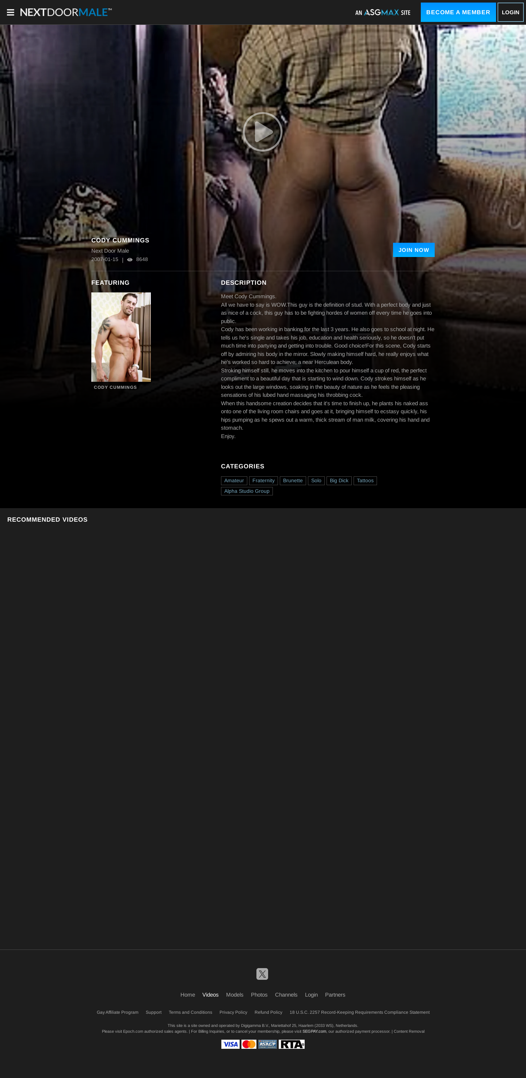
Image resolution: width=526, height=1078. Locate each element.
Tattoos (365, 480)
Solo (316, 480)
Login (510, 12)
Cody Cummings (115, 387)
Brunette (293, 480)
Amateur (234, 480)
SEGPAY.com (314, 1031)
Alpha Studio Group (247, 491)
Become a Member (458, 12)
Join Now (414, 250)
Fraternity (263, 480)
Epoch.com (133, 1031)
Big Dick (339, 480)
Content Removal (409, 1031)
